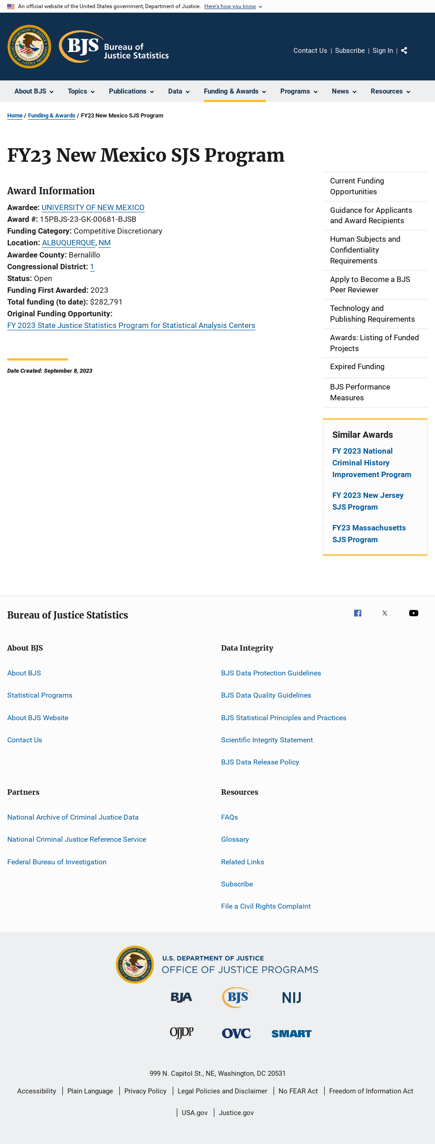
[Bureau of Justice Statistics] (236, 1010)
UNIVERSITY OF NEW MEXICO (93, 207)
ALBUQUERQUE (68, 242)
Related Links (242, 861)
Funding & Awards (52, 115)
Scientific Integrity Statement (267, 740)
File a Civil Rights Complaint (266, 906)
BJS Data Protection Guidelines (271, 673)
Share (411, 57)
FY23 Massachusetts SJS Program (369, 533)
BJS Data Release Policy (260, 762)
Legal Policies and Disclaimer (222, 1091)
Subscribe (350, 51)
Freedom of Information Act (371, 1091)
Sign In (383, 51)
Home (15, 115)
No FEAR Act (298, 1091)
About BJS (24, 673)
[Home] (114, 46)
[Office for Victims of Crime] (236, 1039)
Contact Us (310, 51)
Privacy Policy (145, 1091)
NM (105, 242)
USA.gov (195, 1113)
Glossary (235, 839)
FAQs (229, 817)
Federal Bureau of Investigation (57, 861)
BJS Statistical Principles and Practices (283, 717)
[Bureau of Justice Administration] (181, 1004)
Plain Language (90, 1091)
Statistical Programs (39, 695)
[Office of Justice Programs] (29, 46)
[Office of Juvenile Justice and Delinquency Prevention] (182, 1041)
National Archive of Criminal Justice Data (73, 817)
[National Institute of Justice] (292, 1005)
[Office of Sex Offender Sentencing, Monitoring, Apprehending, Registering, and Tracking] (292, 1039)
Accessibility (36, 1091)
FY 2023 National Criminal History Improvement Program (371, 462)
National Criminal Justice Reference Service (76, 839)
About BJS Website (37, 717)
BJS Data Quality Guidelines (266, 695)
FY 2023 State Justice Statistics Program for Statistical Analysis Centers (131, 325)
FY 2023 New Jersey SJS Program (368, 501)
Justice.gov (236, 1113)
